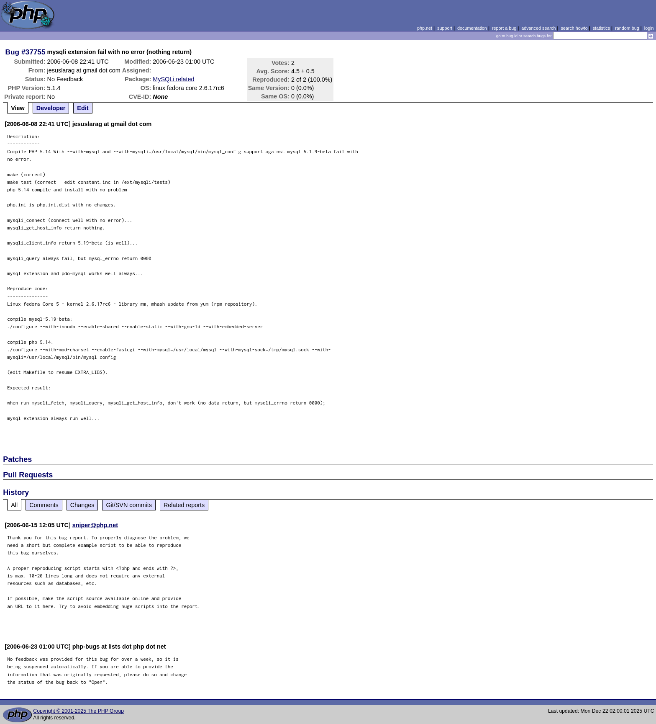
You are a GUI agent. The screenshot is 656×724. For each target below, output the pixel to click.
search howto (574, 28)
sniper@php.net (95, 525)
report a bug (504, 28)
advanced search (538, 28)
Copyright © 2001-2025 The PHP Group (78, 711)
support (444, 28)
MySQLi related (173, 79)
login (649, 28)
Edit (82, 108)
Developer (51, 108)
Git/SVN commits (129, 505)
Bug (12, 52)
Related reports (184, 505)
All (14, 505)
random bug (627, 28)
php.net (424, 28)
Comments (44, 505)
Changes (82, 505)
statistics (601, 28)
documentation (472, 28)
